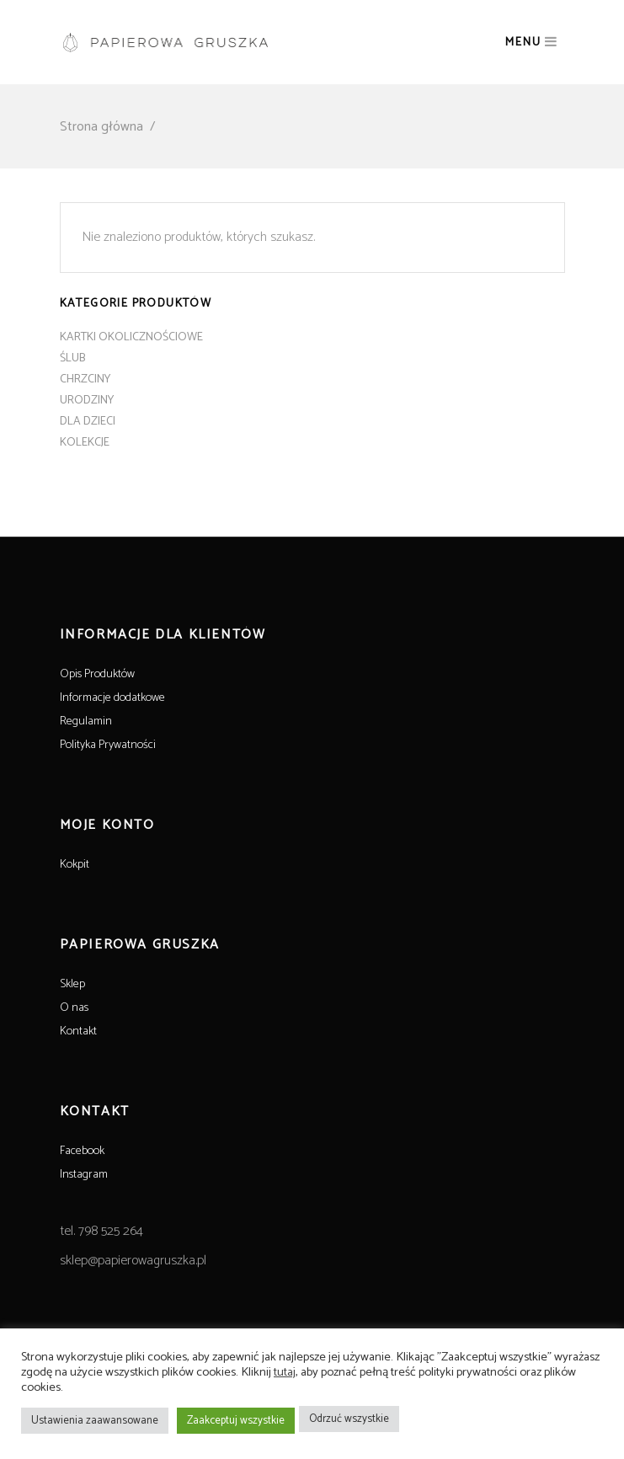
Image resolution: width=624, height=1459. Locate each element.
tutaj (285, 1372)
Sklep (72, 984)
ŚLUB (72, 358)
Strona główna (101, 126)
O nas (74, 1008)
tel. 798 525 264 (101, 1231)
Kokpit (74, 864)
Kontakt (78, 1031)
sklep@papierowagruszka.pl (133, 1260)
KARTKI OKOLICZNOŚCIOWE (131, 337)
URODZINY (87, 400)
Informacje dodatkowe (112, 698)
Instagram (84, 1174)
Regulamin (86, 721)
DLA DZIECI (87, 421)
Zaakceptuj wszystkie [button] (236, 1421)
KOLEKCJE (84, 442)
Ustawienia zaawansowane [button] (94, 1421)
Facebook (82, 1151)
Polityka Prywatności (108, 745)
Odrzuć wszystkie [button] (349, 1419)
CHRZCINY (85, 379)
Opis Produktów (97, 674)
